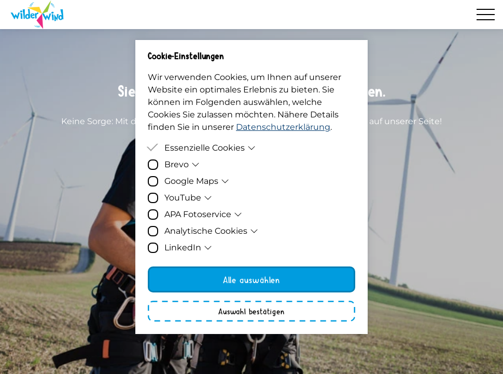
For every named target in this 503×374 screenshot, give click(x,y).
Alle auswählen (252, 279)
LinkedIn (188, 247)
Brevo (182, 164)
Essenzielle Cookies (210, 148)
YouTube (188, 198)
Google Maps (196, 181)
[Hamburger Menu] (486, 14)
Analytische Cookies (211, 231)
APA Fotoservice (203, 214)
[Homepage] (37, 14)
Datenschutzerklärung (283, 127)
